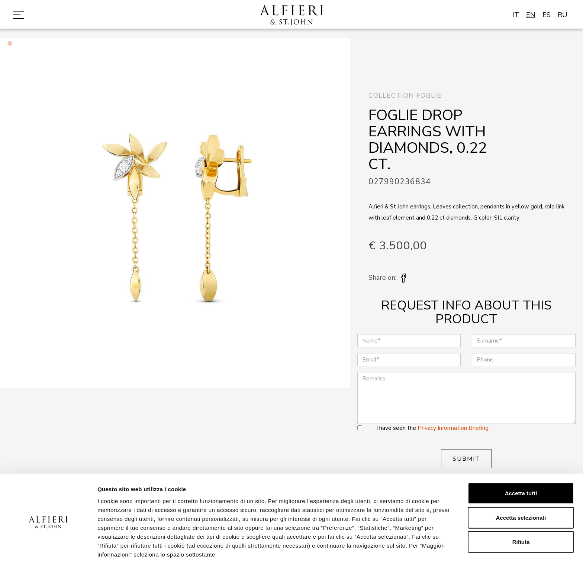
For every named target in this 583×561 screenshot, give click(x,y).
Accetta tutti (521, 461)
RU (562, 14)
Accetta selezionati (521, 486)
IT (515, 14)
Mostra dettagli (391, 546)
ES (546, 14)
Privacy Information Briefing (453, 428)
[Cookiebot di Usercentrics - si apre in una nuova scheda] (48, 546)
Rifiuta (521, 510)
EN (530, 14)
